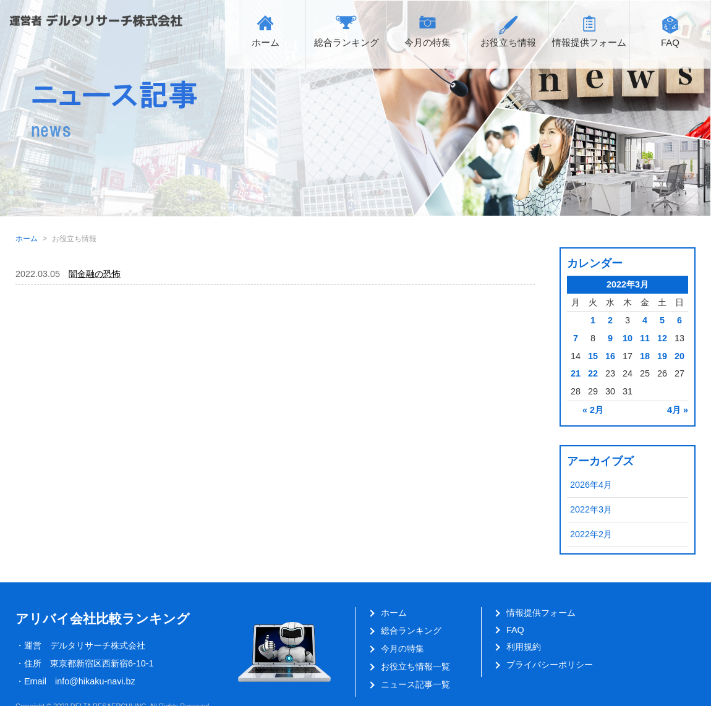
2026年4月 (591, 485)
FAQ (670, 42)
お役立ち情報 (508, 42)
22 (593, 373)
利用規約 (523, 647)
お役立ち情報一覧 (415, 666)
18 (645, 356)
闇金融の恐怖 (95, 274)
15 (593, 356)
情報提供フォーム (589, 42)
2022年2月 (591, 534)
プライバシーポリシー (549, 665)
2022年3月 (591, 509)
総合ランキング (346, 42)
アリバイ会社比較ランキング (102, 618)
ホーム (265, 42)
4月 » (677, 410)
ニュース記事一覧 (415, 684)
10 (627, 338)
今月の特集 (427, 42)
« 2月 (592, 410)
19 (662, 356)
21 (576, 373)
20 (679, 356)
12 (662, 338)
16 (610, 356)
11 (645, 338)
